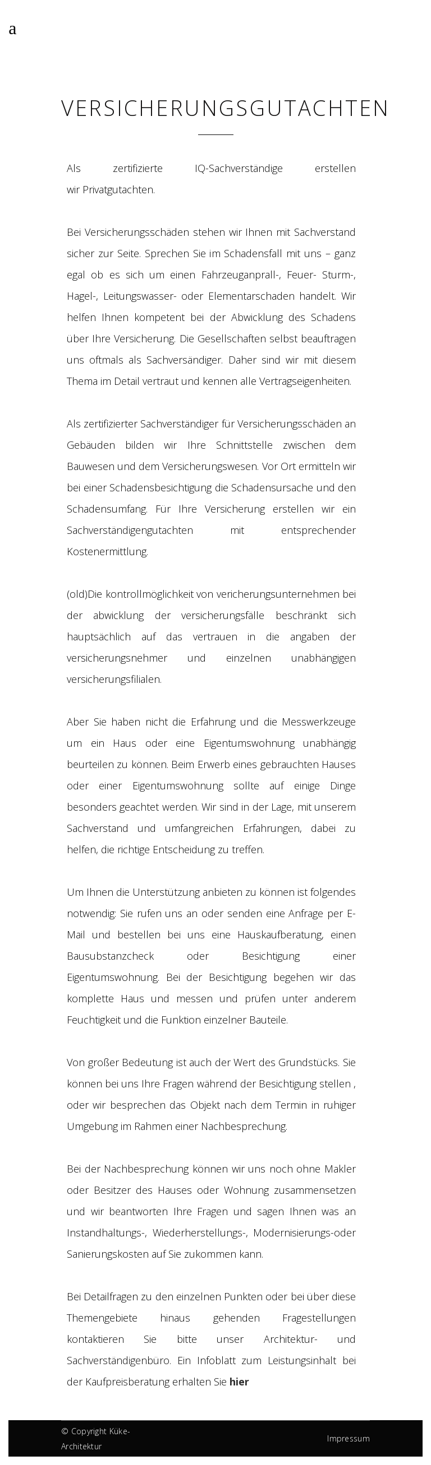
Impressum (348, 1438)
